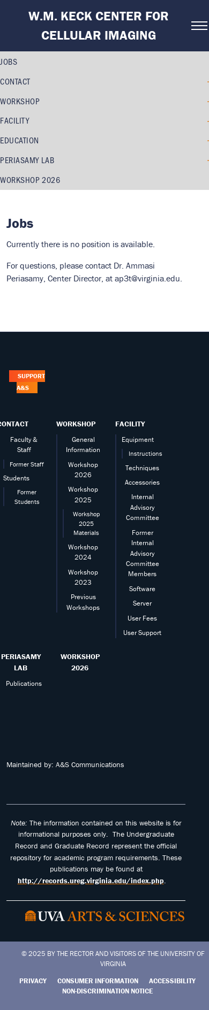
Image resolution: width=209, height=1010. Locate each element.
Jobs (8, 61)
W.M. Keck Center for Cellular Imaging (98, 25)
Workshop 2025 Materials (86, 523)
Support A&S (30, 382)
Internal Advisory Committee (142, 507)
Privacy (33, 980)
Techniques (142, 467)
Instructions (145, 453)
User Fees (142, 618)
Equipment (138, 439)
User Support (142, 632)
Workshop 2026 (30, 179)
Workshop (20, 100)
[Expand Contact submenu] (205, 81)
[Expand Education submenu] (205, 140)
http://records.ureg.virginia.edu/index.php (91, 880)
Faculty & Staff (24, 444)
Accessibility (172, 980)
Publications (24, 683)
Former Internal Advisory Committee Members (142, 553)
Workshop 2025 (83, 494)
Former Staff (27, 464)
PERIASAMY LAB (27, 159)
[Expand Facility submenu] (205, 121)
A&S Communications (90, 764)
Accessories (142, 482)
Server (142, 603)
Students (16, 478)
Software (142, 588)
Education (19, 140)
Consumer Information (97, 980)
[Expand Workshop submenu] (205, 101)
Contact (15, 81)
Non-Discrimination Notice (107, 991)
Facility (14, 120)
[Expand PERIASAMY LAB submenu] (205, 160)
